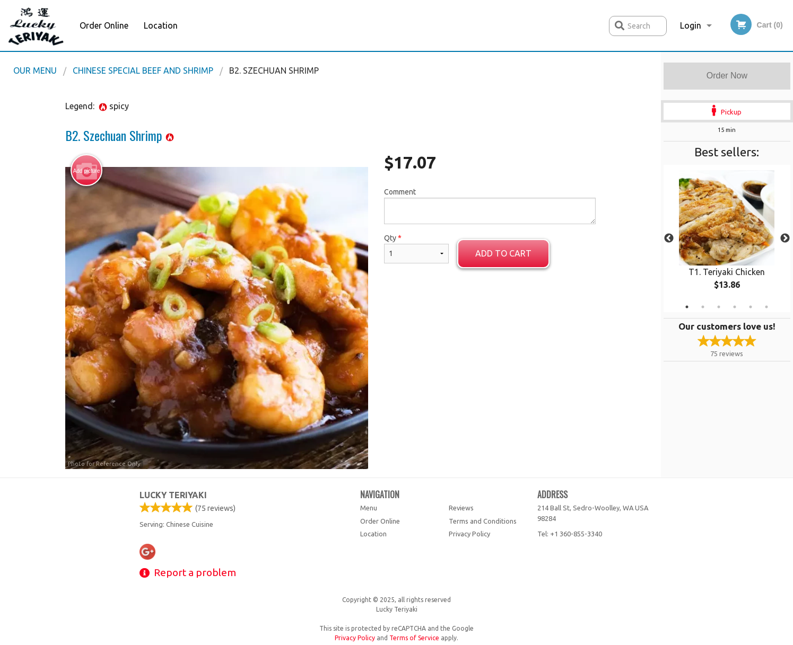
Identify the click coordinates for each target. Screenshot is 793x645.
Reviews (461, 507)
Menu (368, 507)
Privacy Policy (469, 533)
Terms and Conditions (483, 521)
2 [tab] (703, 307)
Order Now (727, 75)
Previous (669, 238)
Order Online (104, 25)
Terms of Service (414, 637)
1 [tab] (687, 307)
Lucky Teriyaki (173, 495)
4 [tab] (734, 307)
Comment (490, 206)
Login (690, 25)
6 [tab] (766, 307)
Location (161, 25)
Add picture (86, 170)
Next (785, 238)
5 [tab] (750, 307)
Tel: (569, 533)
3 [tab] (718, 307)
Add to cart (503, 253)
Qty (416, 248)
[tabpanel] (727, 238)
